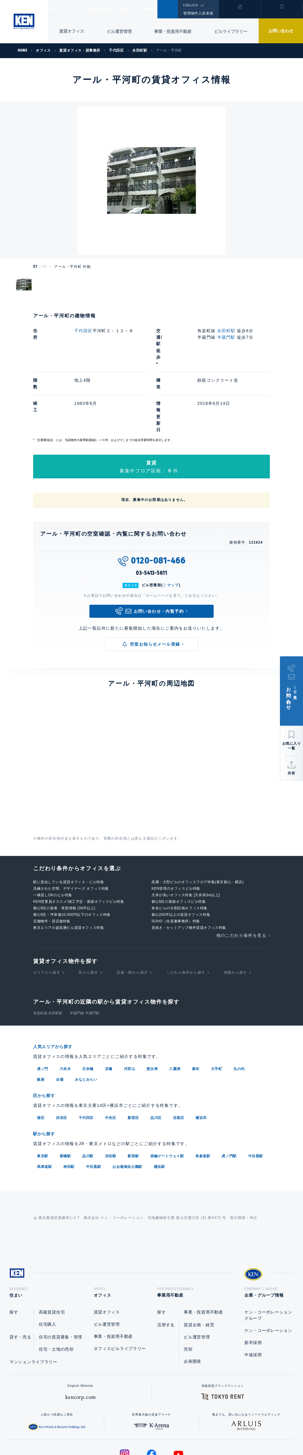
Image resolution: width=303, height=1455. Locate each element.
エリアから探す (46, 912)
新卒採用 (253, 1283)
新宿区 (133, 1057)
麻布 (195, 1009)
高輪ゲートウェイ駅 (167, 1095)
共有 (291, 773)
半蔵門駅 (226, 337)
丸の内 (239, 1009)
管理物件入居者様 (198, 13)
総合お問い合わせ (92, 1431)
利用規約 (183, 1431)
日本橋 (88, 1009)
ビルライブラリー (230, 31)
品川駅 (88, 1095)
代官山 (129, 1009)
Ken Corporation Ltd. (24, 22)
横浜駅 (159, 1105)
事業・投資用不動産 (172, 31)
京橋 (108, 1009)
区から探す (88, 912)
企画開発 (192, 1302)
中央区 (110, 1057)
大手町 (216, 1009)
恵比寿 (152, 1009)
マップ (173, 525)
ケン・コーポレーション (268, 1271)
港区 (40, 1057)
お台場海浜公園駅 (127, 1105)
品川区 (156, 1057)
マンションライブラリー (33, 1302)
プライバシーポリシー (142, 1431)
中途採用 (253, 1295)
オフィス (84, 9)
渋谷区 (61, 1057)
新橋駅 (65, 1095)
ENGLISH (190, 5)
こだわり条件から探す (185, 912)
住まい (59, 9)
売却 (188, 1289)
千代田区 (83, 330)
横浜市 (201, 1057)
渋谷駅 (110, 1095)
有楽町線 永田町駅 (47, 953)
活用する (166, 1265)
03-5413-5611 (151, 513)
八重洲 (174, 1009)
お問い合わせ (280, 30)
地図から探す (235, 912)
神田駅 (69, 1105)
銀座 (40, 1019)
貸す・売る (20, 1277)
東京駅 (42, 1095)
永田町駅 (226, 330)
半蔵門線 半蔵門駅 (84, 953)
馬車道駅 (44, 1105)
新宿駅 (133, 1095)
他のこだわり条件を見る (241, 875)
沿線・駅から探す (132, 912)
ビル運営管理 (119, 31)
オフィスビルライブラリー (120, 1289)
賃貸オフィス (107, 1252)
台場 (59, 1019)
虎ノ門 (42, 1009)
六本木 (65, 1009)
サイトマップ (215, 1431)
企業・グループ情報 (155, 9)
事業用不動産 (114, 9)
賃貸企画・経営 (199, 1265)
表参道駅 (202, 1095)
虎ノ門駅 (229, 1095)
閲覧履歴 (239, 13)
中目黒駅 (255, 1095)
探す (13, 1252)
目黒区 (178, 1057)
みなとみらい (86, 1019)
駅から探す (46, 1072)
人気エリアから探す (56, 986)
